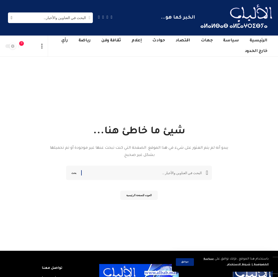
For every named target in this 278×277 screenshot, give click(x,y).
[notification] (24, 46)
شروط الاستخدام (234, 264)
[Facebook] (112, 17)
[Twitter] (107, 17)
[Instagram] (99, 17)
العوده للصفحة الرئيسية (139, 197)
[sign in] (32, 46)
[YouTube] (103, 17)
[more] (42, 46)
